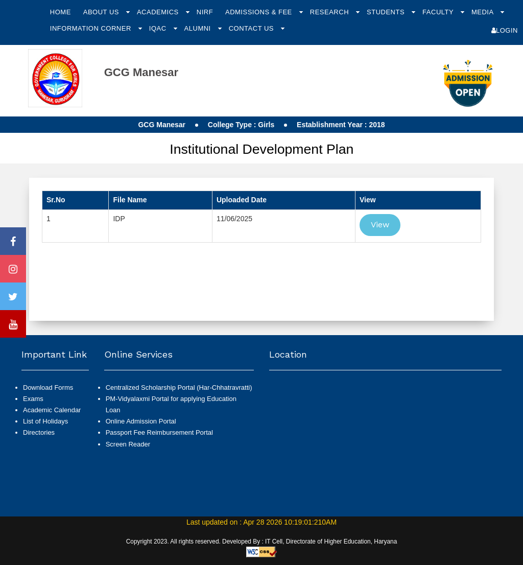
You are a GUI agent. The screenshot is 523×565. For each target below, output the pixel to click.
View (380, 224)
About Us (102, 12)
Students (387, 12)
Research (330, 12)
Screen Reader (128, 444)
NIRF (205, 12)
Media (483, 12)
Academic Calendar (52, 410)
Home (60, 12)
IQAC (159, 28)
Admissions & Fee (259, 12)
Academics (159, 12)
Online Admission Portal (141, 421)
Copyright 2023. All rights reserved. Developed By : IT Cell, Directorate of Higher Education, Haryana (261, 541)
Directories (39, 432)
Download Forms (48, 387)
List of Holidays (45, 421)
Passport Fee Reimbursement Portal (159, 432)
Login (504, 30)
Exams (33, 399)
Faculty (439, 12)
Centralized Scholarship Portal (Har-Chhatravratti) (179, 387)
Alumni (198, 28)
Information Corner (91, 28)
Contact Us (252, 28)
